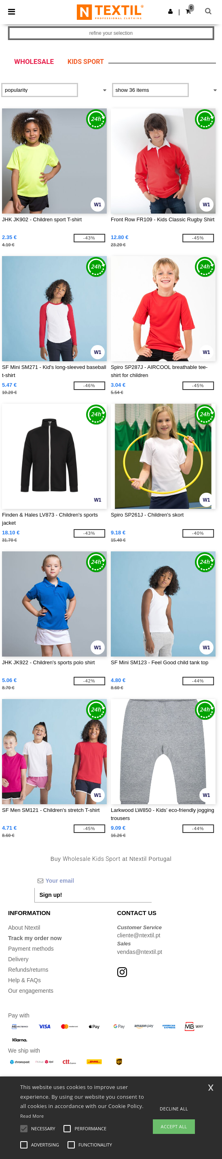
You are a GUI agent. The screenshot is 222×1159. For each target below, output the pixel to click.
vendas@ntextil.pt (140, 952)
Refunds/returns (28, 969)
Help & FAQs (24, 980)
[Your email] (93, 880)
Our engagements (30, 990)
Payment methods (31, 948)
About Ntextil (24, 927)
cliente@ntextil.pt (139, 935)
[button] (170, 11)
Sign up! (51, 895)
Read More (32, 1116)
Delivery (18, 959)
